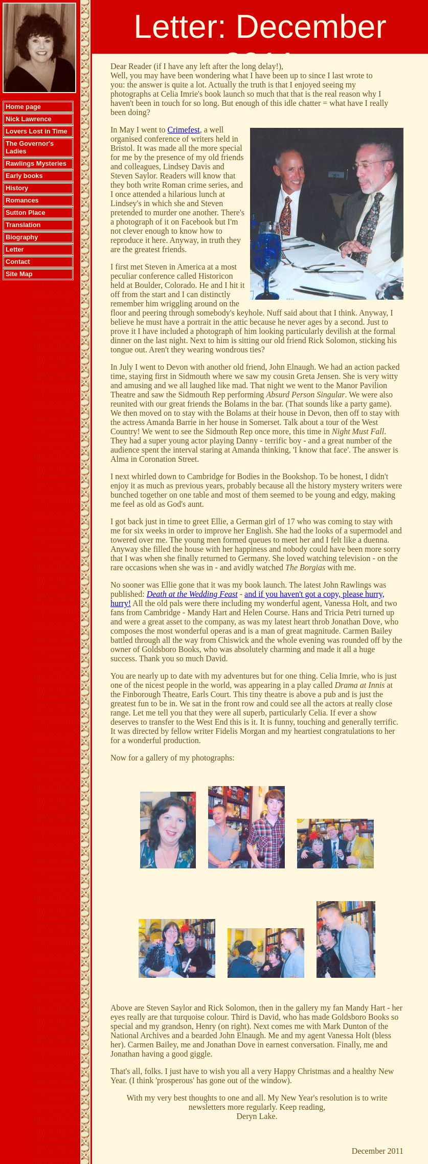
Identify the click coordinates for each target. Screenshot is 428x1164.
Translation (23, 225)
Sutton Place (26, 212)
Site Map (19, 274)
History (17, 188)
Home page (23, 106)
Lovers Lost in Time (36, 131)
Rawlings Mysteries (36, 163)
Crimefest (184, 129)
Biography (22, 237)
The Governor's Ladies (30, 147)
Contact (18, 261)
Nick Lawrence (29, 119)
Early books (24, 176)
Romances (22, 200)
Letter (15, 249)
